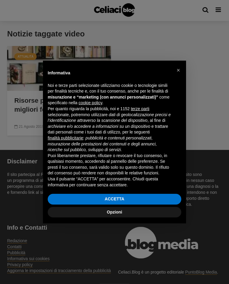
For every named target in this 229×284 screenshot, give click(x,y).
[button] (178, 70)
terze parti (140, 108)
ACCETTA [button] (114, 199)
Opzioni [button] (114, 212)
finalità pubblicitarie (65, 138)
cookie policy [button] (90, 102)
